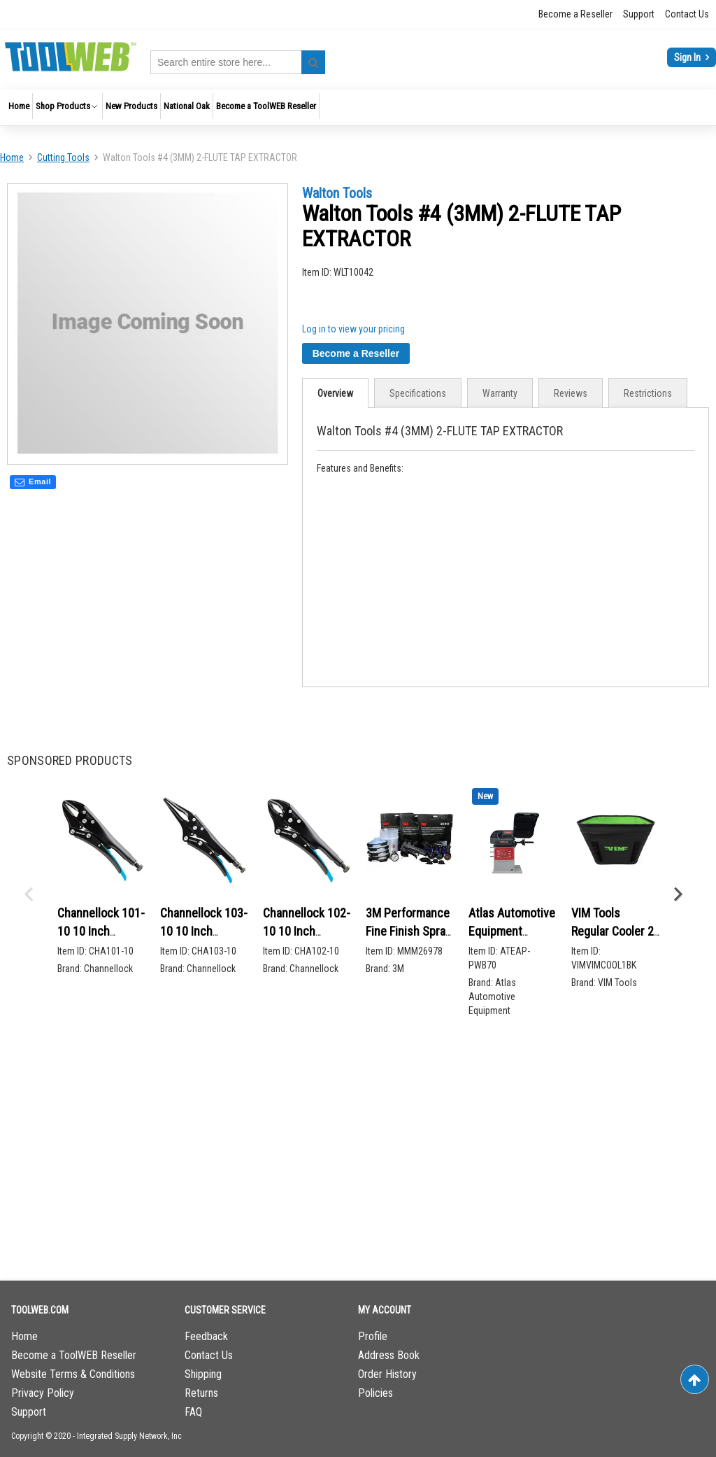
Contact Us (687, 14)
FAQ (193, 1412)
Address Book (389, 1355)
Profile (372, 1336)
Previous (28, 894)
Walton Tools (337, 193)
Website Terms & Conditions (73, 1374)
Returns (201, 1393)
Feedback (206, 1336)
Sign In (688, 57)
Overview (335, 393)
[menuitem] (19, 106)
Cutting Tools (63, 157)
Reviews (570, 393)
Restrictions (648, 393)
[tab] (335, 393)
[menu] (358, 107)
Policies (375, 1393)
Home (12, 157)
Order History (387, 1374)
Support (638, 14)
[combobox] (237, 62)
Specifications (417, 393)
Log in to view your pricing (353, 329)
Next (678, 894)
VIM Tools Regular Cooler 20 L (615, 931)
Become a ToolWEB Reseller (73, 1355)
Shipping (203, 1374)
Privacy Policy (42, 1393)
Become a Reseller (575, 14)
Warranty (499, 393)
